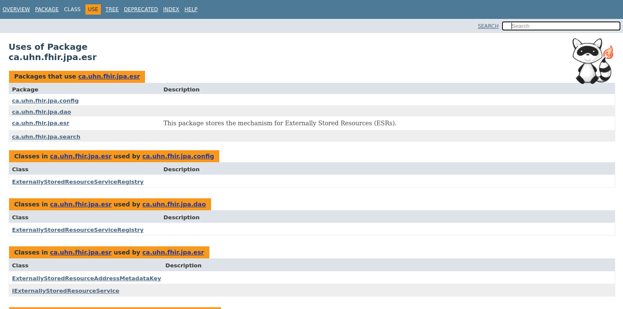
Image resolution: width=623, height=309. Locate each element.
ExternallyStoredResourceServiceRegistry (78, 182)
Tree (112, 9)
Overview (16, 9)
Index (171, 9)
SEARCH (488, 26)
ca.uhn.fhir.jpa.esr (109, 76)
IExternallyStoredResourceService (65, 291)
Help (191, 9)
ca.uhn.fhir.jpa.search (46, 136)
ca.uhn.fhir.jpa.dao (41, 112)
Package (47, 9)
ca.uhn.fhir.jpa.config (45, 100)
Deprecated (141, 9)
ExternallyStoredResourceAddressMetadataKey (86, 278)
